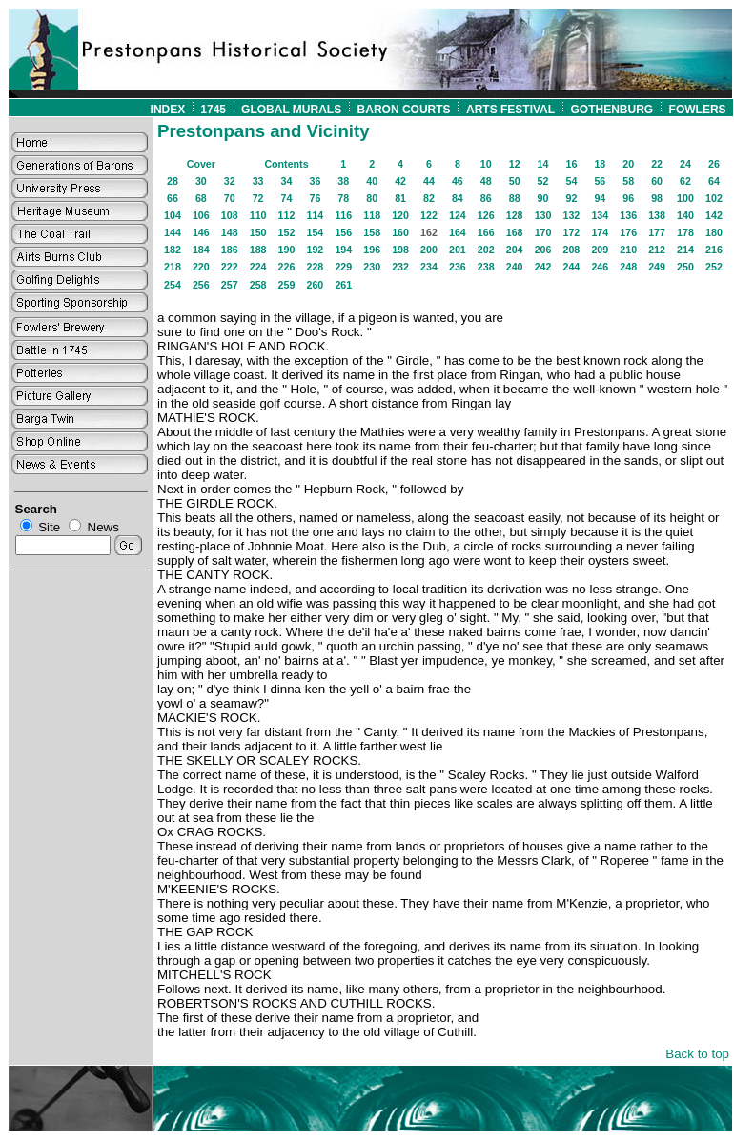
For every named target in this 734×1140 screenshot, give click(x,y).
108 (229, 215)
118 (371, 215)
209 (599, 249)
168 (514, 232)
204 (514, 249)
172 (572, 232)
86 (486, 198)
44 (429, 181)
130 (543, 215)
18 (599, 164)
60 (657, 181)
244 (572, 266)
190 (287, 249)
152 (287, 232)
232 (400, 266)
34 (287, 181)
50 (514, 181)
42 (400, 181)
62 (685, 181)
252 (714, 266)
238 (486, 266)
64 (714, 181)
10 (486, 164)
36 (314, 181)
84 (457, 198)
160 (400, 232)
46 (457, 181)
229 (343, 266)
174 (599, 232)
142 (714, 215)
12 (514, 164)
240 (514, 266)
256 (201, 284)
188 (258, 249)
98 (657, 198)
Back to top (697, 1054)
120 (400, 215)
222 (229, 266)
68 (201, 198)
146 (201, 232)
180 (714, 232)
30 (201, 181)
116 (343, 215)
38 (343, 181)
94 (599, 198)
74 (287, 198)
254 (172, 284)
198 (400, 249)
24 (685, 164)
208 (572, 249)
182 (172, 249)
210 (628, 249)
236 (457, 266)
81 (400, 198)
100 (685, 198)
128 (514, 215)
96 (628, 198)
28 (172, 181)
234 (429, 266)
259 (287, 284)
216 (714, 249)
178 (685, 232)
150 (258, 232)
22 (657, 164)
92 (571, 198)
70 (229, 198)
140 (685, 215)
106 (201, 215)
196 (371, 249)
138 (656, 215)
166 (486, 232)
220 (201, 266)
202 (486, 249)
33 (258, 181)
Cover (201, 164)
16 (571, 164)
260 (315, 284)
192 (315, 249)
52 (543, 181)
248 (628, 266)
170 (543, 232)
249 (656, 266)
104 (172, 215)
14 (543, 164)
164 (457, 232)
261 (343, 284)
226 (287, 266)
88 (514, 198)
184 (201, 249)
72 (258, 198)
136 (628, 215)
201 (457, 249)
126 (486, 215)
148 (229, 232)
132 (572, 215)
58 (628, 181)
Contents (286, 164)
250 (685, 266)
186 (229, 249)
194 (343, 249)
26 (714, 164)
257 (229, 284)
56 (599, 181)
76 (314, 198)
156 (343, 232)
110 (258, 215)
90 (543, 198)
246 (599, 266)
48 (486, 181)
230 (371, 266)
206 (543, 249)
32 (229, 181)
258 (258, 284)
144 (172, 232)
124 (457, 215)
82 (429, 198)
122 (429, 215)
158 (371, 232)
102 (714, 198)
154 (315, 232)
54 (571, 181)
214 (685, 249)
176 (628, 232)
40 (371, 181)
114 (315, 215)
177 (656, 232)
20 (628, 164)
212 (656, 249)
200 (429, 249)
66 (172, 198)
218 (172, 266)
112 (287, 215)
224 (258, 266)
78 (343, 198)
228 (315, 266)
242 (543, 266)
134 (599, 215)
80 (371, 198)
